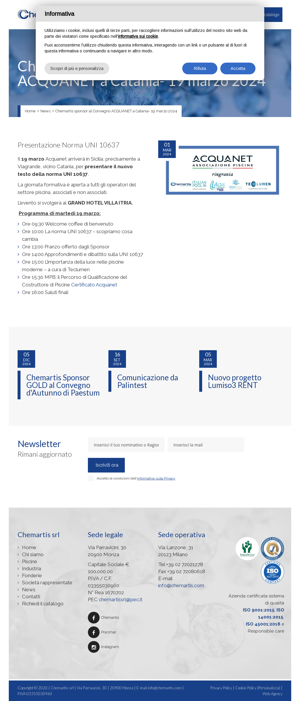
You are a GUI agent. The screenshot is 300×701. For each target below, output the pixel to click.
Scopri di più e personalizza (76, 68)
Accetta (238, 68)
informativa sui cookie (138, 36)
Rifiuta (200, 68)
